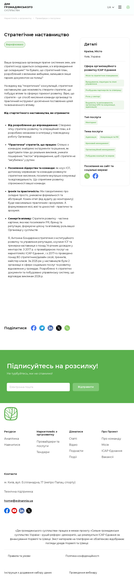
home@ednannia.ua (18, 500)
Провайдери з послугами (48, 18)
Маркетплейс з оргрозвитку (18, 18)
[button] (110, 7)
